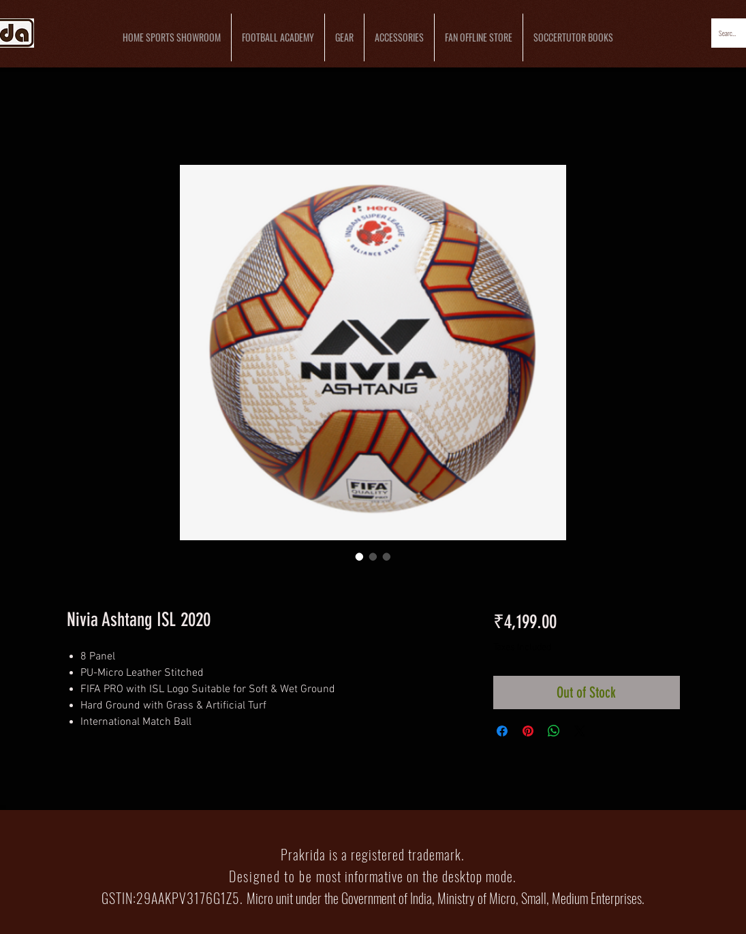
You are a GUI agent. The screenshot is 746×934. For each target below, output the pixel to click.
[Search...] (728, 33)
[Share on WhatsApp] (554, 731)
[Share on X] (580, 731)
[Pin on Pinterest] (528, 731)
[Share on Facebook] (502, 731)
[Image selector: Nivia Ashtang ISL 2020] (360, 556)
